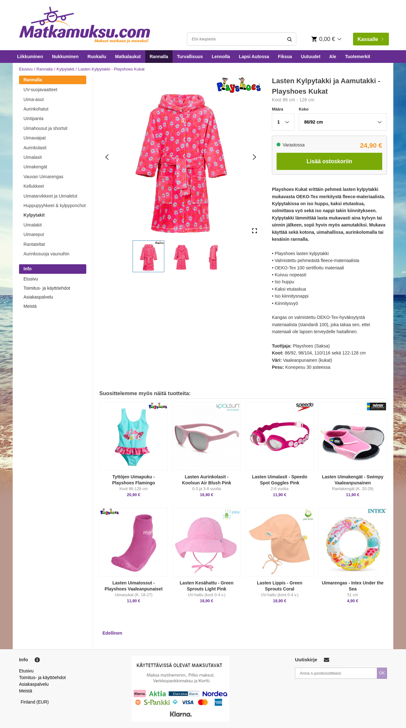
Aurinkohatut (36, 108)
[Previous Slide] (107, 157)
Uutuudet (310, 56)
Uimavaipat (34, 137)
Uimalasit (32, 157)
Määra (277, 109)
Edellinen (112, 633)
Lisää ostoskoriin (329, 161)
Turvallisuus (190, 56)
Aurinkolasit (34, 147)
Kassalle (370, 39)
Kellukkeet (33, 186)
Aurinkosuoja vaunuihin (46, 253)
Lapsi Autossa (254, 56)
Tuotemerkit (357, 56)
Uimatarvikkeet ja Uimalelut (50, 196)
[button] (148, 256)
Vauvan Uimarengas (43, 176)
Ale (332, 56)
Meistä (29, 306)
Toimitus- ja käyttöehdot (46, 288)
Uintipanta (33, 118)
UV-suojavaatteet (40, 89)
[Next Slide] (254, 157)
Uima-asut (33, 99)
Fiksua (285, 56)
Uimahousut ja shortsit (45, 128)
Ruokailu (97, 56)
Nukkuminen (65, 56)
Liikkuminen (30, 56)
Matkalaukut (128, 56)
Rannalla (159, 56)
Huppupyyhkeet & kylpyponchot (54, 205)
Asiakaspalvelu (38, 297)
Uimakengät (35, 166)
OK (382, 673)
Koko (304, 109)
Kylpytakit (65, 69)
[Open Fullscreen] (254, 231)
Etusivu (26, 69)
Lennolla (221, 56)
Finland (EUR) (35, 701)
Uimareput (33, 234)
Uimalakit (32, 224)
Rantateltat (34, 244)
